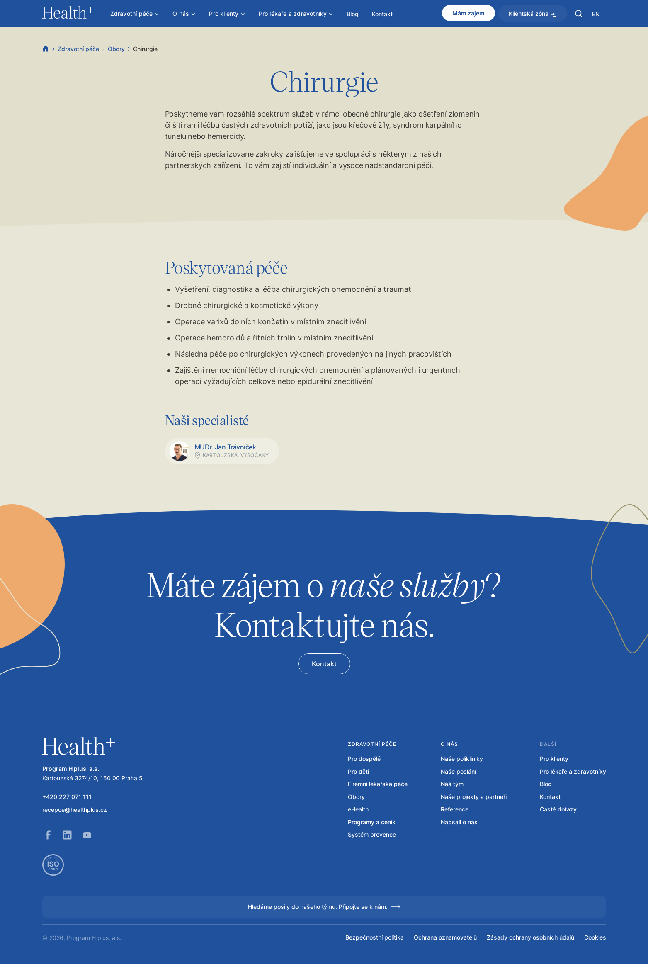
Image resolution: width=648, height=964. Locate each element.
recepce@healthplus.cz (74, 809)
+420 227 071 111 (67, 797)
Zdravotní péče (78, 48)
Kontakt (550, 797)
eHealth (358, 809)
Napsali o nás (459, 822)
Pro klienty (554, 758)
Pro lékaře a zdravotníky (573, 771)
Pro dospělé (364, 758)
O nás (449, 744)
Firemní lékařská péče (378, 784)
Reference (454, 809)
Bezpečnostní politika (374, 937)
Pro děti (358, 771)
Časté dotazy (558, 809)
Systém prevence (372, 834)
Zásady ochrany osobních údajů (530, 937)
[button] (578, 13)
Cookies (595, 937)
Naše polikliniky (462, 758)
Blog (546, 784)
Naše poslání (458, 771)
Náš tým (452, 784)
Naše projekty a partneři (474, 797)
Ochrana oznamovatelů (445, 937)
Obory (116, 48)
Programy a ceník (372, 822)
